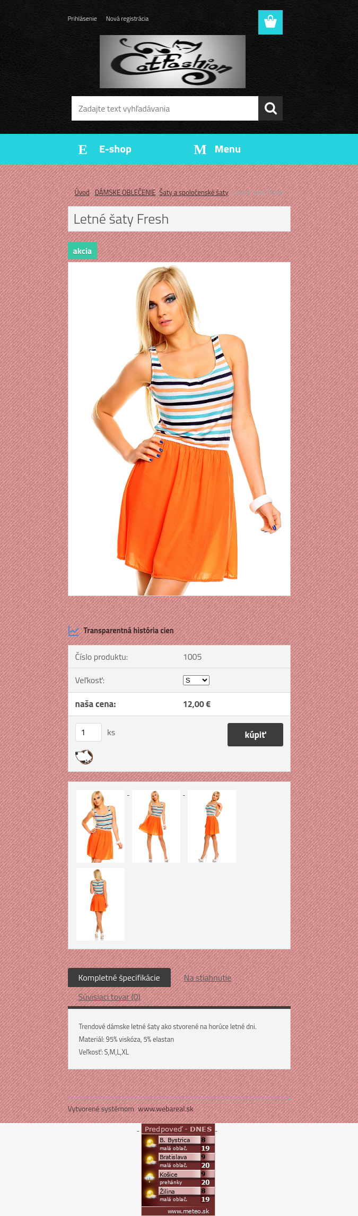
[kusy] (88, 732)
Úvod (82, 192)
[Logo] (173, 61)
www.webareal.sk (166, 1108)
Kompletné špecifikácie (119, 977)
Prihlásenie (82, 18)
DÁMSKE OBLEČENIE (125, 192)
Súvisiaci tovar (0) (109, 996)
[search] (270, 108)
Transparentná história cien (121, 630)
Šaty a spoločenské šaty (193, 192)
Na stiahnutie (208, 977)
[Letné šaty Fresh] (179, 266)
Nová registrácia (127, 18)
